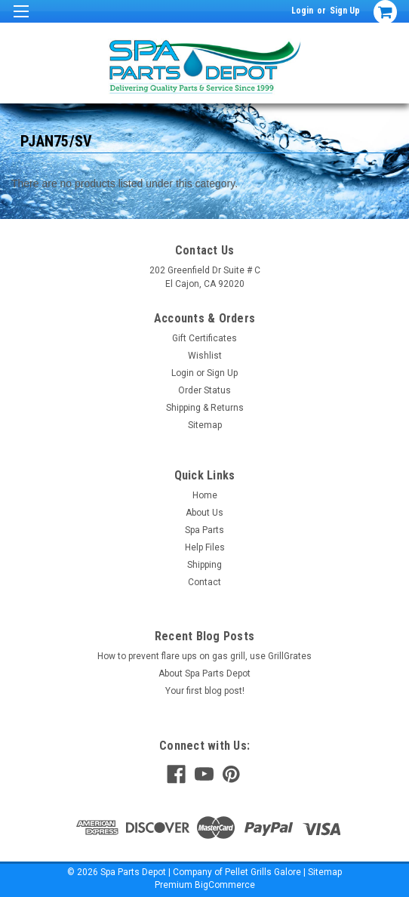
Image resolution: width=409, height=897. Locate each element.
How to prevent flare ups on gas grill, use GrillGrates (204, 656)
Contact (204, 582)
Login (302, 10)
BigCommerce (225, 885)
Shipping (204, 564)
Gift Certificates (204, 338)
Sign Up (345, 10)
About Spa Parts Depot (204, 673)
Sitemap (205, 425)
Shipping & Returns (205, 407)
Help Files (205, 547)
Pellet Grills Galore (263, 872)
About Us (204, 512)
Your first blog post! (204, 691)
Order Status (204, 390)
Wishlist (205, 355)
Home (204, 495)
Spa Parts (204, 530)
